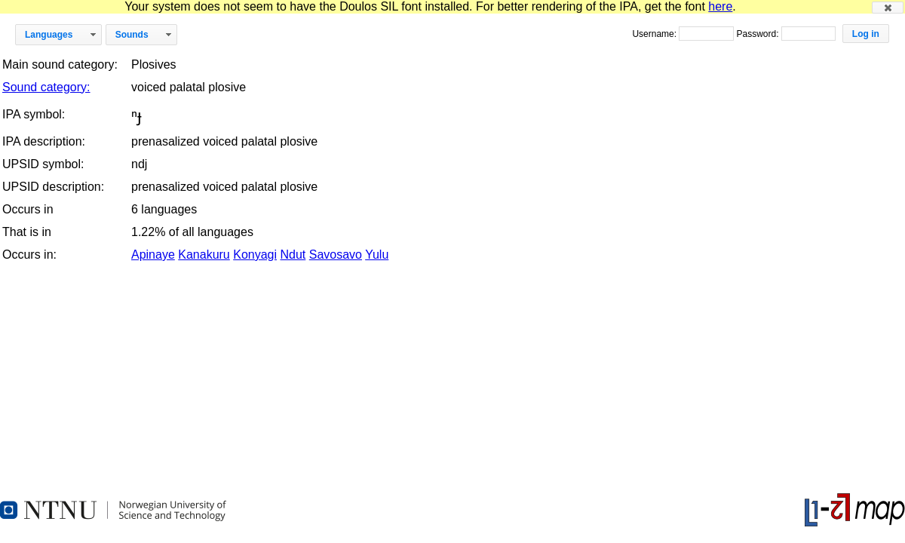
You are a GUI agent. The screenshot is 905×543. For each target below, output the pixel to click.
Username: (655, 34)
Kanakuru (204, 254)
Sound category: (46, 87)
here (720, 6)
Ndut (293, 254)
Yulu (376, 254)
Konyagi (255, 254)
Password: (758, 34)
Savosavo (335, 254)
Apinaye (153, 254)
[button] (887, 8)
